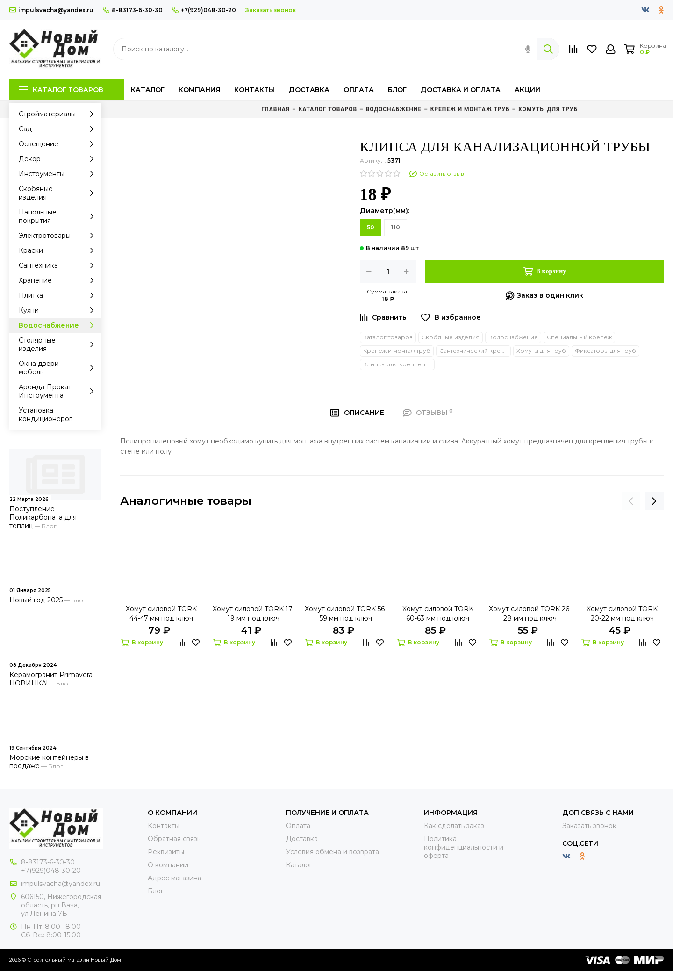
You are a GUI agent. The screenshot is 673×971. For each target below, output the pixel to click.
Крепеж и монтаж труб (396, 350)
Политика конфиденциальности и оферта (463, 847)
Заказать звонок (589, 825)
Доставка (309, 90)
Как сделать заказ (454, 825)
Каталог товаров (61, 90)
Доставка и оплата (461, 90)
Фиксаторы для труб (605, 350)
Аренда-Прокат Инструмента (59, 391)
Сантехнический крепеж (475, 350)
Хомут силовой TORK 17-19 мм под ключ (253, 613)
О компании (168, 865)
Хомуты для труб (541, 350)
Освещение (59, 144)
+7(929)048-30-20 (204, 10)
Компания (199, 90)
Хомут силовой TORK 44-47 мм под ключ (161, 613)
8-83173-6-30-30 (133, 10)
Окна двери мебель (59, 367)
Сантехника (59, 265)
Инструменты (59, 174)
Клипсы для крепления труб (399, 364)
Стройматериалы (59, 114)
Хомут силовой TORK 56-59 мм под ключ (346, 613)
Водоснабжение (59, 325)
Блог (397, 90)
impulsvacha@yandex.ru (51, 10)
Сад (59, 129)
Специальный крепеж (579, 337)
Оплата (359, 90)
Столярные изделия (59, 344)
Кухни (59, 310)
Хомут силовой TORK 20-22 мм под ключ (622, 613)
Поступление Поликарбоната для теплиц (43, 517)
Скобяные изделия (59, 193)
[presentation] (631, 501)
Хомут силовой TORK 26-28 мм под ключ (530, 613)
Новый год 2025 (36, 600)
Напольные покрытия (59, 216)
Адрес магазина (174, 878)
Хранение (59, 280)
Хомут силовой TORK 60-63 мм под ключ (437, 613)
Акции (527, 90)
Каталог (148, 90)
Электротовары (59, 235)
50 (370, 227)
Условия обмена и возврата (332, 852)
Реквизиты (166, 852)
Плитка (59, 295)
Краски (59, 250)
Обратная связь (174, 839)
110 (395, 227)
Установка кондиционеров (46, 414)
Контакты (254, 90)
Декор (59, 159)
